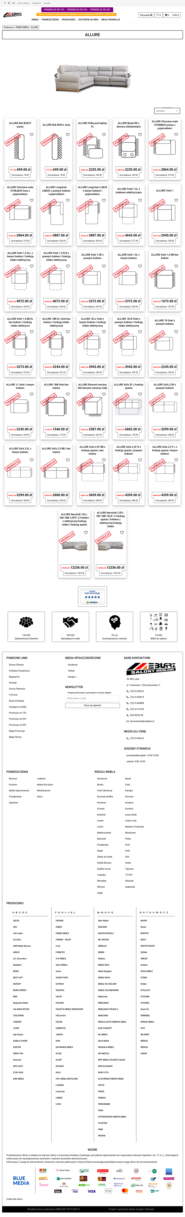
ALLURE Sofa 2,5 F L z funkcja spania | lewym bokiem (165, 450)
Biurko (100, 784)
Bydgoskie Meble (20, 1003)
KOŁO (58, 1072)
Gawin (58, 971)
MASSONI (102, 927)
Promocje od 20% (17, 719)
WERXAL (144, 1047)
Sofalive (144, 965)
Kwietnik (101, 814)
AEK (15, 927)
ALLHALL (17, 940)
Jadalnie (41, 778)
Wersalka (101, 880)
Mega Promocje (17, 731)
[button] (55, 75)
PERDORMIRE (104, 1104)
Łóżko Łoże (131, 820)
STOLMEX (145, 1003)
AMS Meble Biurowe (22, 946)
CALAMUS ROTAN (21, 1009)
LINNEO (59, 1098)
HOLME (59, 1022)
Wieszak (129, 880)
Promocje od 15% (17, 712)
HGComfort (61, 1015)
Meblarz (101, 958)
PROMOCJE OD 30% (100, 9)
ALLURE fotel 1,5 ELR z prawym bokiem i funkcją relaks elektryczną (56, 256)
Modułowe (130, 832)
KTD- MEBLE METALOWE (67, 1079)
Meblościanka (104, 832)
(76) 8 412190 (135, 709)
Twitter (71, 670)
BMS (15, 996)
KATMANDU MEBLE (64, 1047)
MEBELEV (102, 946)
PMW (100, 1129)
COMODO (17, 1022)
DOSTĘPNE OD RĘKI (88, 19)
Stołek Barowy (104, 862)
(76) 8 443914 (135, 697)
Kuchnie (13, 784)
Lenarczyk (60, 1091)
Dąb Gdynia (18, 1034)
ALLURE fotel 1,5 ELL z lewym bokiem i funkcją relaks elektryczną (20, 256)
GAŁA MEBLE (61, 965)
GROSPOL (60, 990)
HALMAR (60, 1003)
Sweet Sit (145, 1009)
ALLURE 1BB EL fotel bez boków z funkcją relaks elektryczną (56, 322)
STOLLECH (145, 990)
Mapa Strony (15, 737)
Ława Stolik (131, 814)
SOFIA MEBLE (147, 971)
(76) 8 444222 (135, 691)
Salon (40, 796)
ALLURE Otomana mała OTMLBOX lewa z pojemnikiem (20, 191)
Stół (127, 856)
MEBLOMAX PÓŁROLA (108, 1009)
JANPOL (59, 1034)
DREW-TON (18, 1053)
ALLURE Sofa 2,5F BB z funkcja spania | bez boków (93, 450)
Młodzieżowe (43, 790)
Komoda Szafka (105, 796)
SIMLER (144, 958)
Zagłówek (130, 887)
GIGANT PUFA (62, 977)
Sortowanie (167, 108)
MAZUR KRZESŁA (106, 933)
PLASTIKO (102, 1123)
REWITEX (145, 933)
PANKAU (102, 1098)
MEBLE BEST (104, 965)
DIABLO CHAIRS (20, 1041)
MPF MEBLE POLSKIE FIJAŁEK (111, 1060)
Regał (100, 850)
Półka (128, 838)
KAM (58, 1041)
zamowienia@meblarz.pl (140, 721)
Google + (72, 676)
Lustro (100, 826)
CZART (16, 1028)
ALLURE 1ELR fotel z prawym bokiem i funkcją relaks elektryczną (129, 322)
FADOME (59, 921)
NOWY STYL (103, 1072)
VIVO (143, 1028)
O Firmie (13, 694)
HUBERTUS (61, 1028)
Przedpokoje (15, 796)
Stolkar (144, 984)
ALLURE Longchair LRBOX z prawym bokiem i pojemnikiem (56, 191)
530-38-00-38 (135, 715)
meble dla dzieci (14, 1199)
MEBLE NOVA (104, 977)
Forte (58, 946)
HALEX (59, 996)
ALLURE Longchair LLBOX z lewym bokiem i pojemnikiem (92, 191)
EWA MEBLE (18, 1079)
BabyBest (17, 965)
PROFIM (101, 1136)
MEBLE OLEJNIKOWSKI (108, 990)
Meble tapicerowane (19, 790)
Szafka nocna (104, 869)
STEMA (144, 977)
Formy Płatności (17, 688)
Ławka (100, 820)
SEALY (143, 940)
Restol (143, 927)
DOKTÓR (17, 1047)
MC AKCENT (103, 940)
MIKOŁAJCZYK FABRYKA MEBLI (112, 1022)
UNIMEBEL (145, 1015)
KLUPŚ (59, 1060)
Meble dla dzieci (45, 784)
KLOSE (59, 1053)
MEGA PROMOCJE (110, 19)
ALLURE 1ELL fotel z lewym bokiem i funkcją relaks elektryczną (92, 322)
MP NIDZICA (103, 1053)
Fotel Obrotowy (104, 790)
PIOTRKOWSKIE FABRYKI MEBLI (112, 1117)
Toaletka (101, 875)
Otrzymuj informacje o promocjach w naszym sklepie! (89, 693)
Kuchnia (129, 808)
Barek (128, 778)
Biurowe (13, 778)
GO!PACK (60, 984)
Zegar (100, 893)
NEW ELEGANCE (105, 1066)
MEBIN (101, 952)
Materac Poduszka (134, 826)
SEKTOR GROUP (148, 946)
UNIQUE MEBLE (147, 1022)
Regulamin (36, 3)
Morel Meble (103, 1041)
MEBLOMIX (103, 1015)
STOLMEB (145, 996)
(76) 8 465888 (135, 703)
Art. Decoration (20, 958)
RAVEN (144, 921)
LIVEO (58, 1104)
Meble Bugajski (105, 971)
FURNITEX (60, 952)
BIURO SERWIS (19, 990)
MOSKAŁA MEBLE (106, 1047)
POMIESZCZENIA (50, 19)
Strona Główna (24, 3)
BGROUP (17, 984)
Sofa (127, 850)
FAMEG (59, 927)
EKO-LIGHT (18, 1066)
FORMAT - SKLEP (63, 940)
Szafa (128, 862)
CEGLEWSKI (18, 1015)
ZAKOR (144, 1053)
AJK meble (18, 933)
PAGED (101, 1091)
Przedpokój (102, 844)
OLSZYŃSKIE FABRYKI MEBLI (111, 1079)
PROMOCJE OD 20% (77, 9)
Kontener (101, 802)
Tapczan (129, 869)
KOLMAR (60, 1066)
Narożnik (101, 838)
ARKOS (16, 952)
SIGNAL (144, 952)
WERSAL (144, 1041)
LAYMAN (60, 1085)
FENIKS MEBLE (62, 933)
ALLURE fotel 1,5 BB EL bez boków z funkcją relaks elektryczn (20, 322)
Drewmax (17, 1060)
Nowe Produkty (16, 701)
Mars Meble (103, 921)
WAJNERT (145, 1034)
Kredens (129, 802)
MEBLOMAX (103, 1003)
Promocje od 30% (17, 725)
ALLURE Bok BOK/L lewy (56, 124)
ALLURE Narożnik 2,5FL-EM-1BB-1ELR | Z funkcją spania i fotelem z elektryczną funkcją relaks (110, 519)
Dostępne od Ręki (17, 707)
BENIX (16, 971)
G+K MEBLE (61, 958)
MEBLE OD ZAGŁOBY (107, 984)
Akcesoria (102, 778)
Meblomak (102, 996)
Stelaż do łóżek (104, 856)
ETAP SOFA (18, 1072)
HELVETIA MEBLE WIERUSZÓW (69, 1009)
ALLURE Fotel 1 (164, 190)
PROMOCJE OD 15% (54, 9)
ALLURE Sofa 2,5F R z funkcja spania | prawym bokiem (128, 450)
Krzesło (101, 808)
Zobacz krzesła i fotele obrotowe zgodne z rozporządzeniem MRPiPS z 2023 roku (76, 14)
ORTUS (101, 1085)
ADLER (16, 921)
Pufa (127, 844)
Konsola (129, 796)
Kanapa (129, 790)
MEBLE (35, 19)
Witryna (101, 887)
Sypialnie (13, 802)
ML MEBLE (103, 1034)
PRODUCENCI (69, 19)
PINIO (100, 1110)
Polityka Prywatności (19, 670)
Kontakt (47, 3)
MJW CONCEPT (105, 1028)
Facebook (72, 664)
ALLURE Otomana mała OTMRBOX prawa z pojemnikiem (165, 125)
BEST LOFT (18, 977)
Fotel (127, 784)
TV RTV (129, 875)
